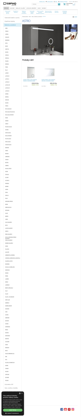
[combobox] (20, 393)
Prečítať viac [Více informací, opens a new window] (18, 407)
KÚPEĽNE (6, 8)
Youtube (65, 409)
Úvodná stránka (50, 1)
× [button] (21, 393)
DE (73, 1)
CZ (70, 1)
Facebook (61, 409)
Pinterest (69, 409)
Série (30, 16)
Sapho (56, 1)
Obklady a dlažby (20, 8)
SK (71, 1)
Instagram (72, 409)
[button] (12, 413)
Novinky (44, 8)
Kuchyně (12, 8)
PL (77, 1)
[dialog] (12, 403)
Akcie (39, 8)
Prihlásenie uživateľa (63, 1)
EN (75, 1)
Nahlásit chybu (42, 1)
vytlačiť (75, 16)
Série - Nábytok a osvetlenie (37, 16)
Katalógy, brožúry (31, 8)
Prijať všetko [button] (12, 410)
